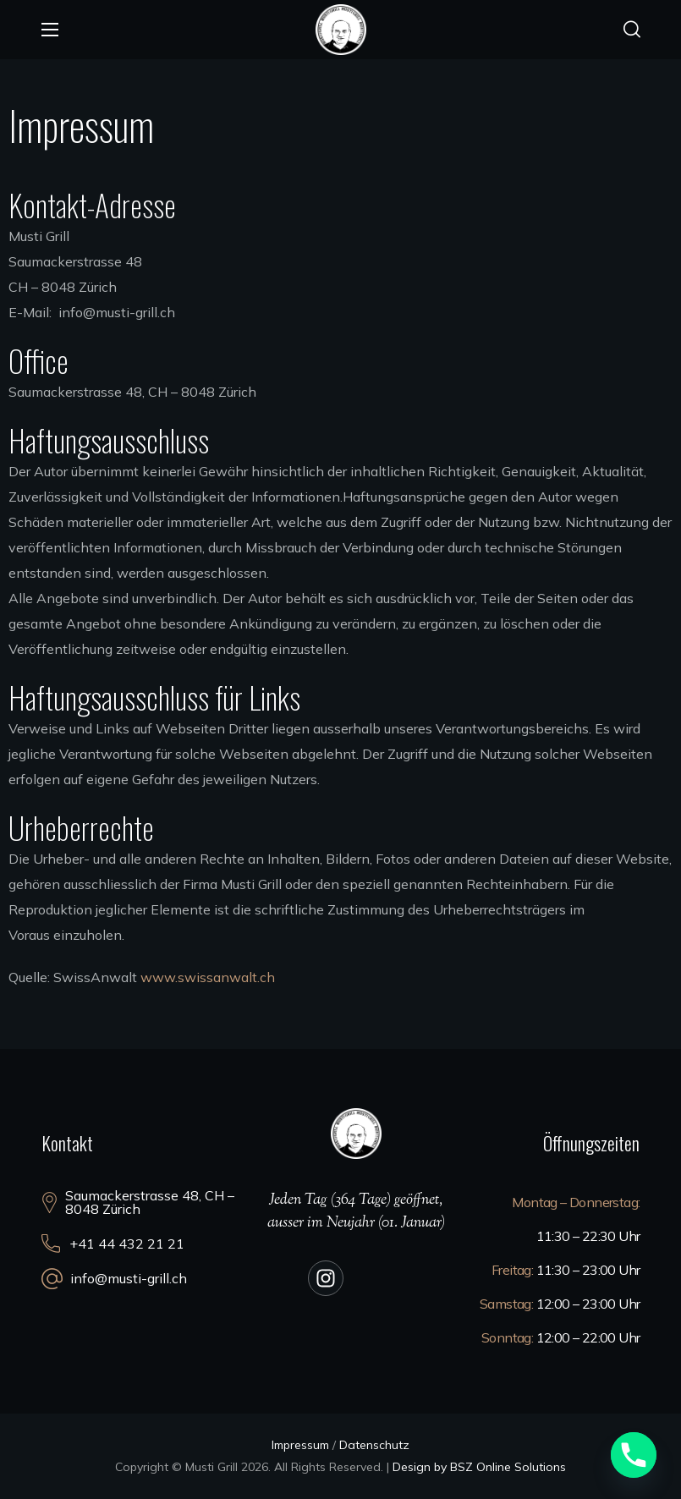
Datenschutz (374, 1444)
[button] (631, 30)
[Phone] (633, 1455)
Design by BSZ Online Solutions (479, 1466)
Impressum (300, 1444)
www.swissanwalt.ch (207, 977)
